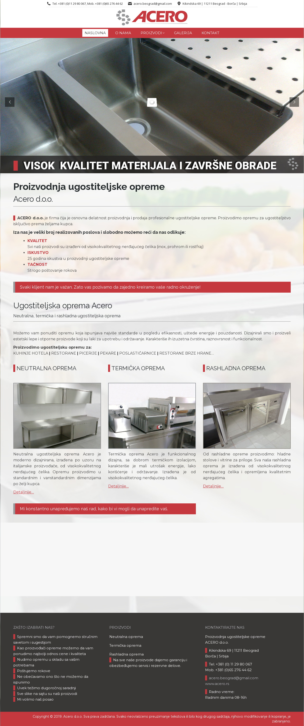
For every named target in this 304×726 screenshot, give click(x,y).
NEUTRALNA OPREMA (46, 368)
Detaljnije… (23, 492)
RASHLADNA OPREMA (235, 368)
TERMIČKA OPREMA (138, 368)
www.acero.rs (217, 683)
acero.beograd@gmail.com (153, 3)
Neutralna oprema (126, 636)
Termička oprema (125, 645)
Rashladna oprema (126, 654)
